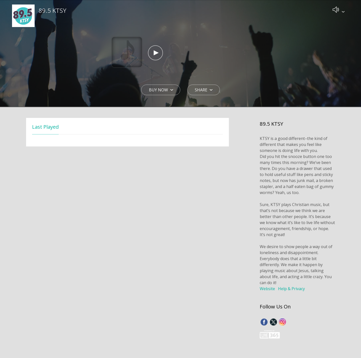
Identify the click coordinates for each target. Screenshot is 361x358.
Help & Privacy (291, 289)
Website (267, 289)
